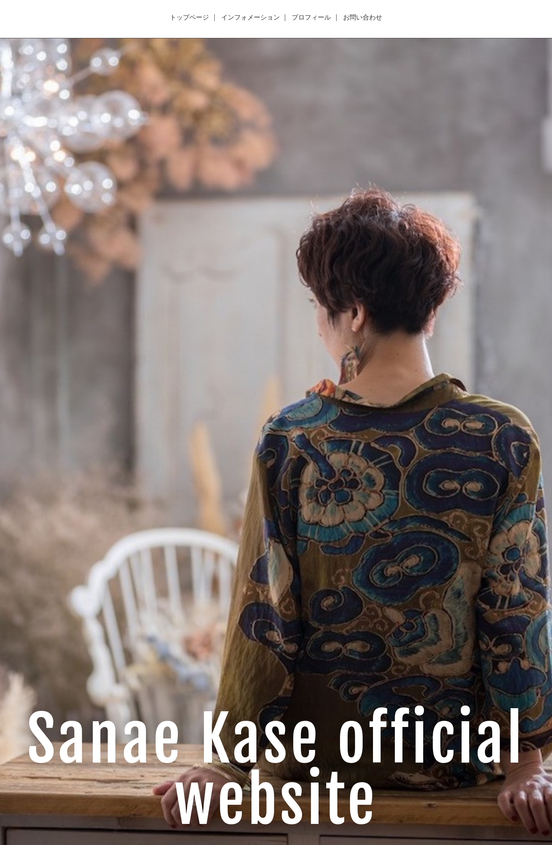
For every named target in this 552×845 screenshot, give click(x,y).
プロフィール (311, 17)
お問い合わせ (362, 17)
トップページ (189, 17)
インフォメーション (250, 17)
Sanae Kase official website (276, 770)
